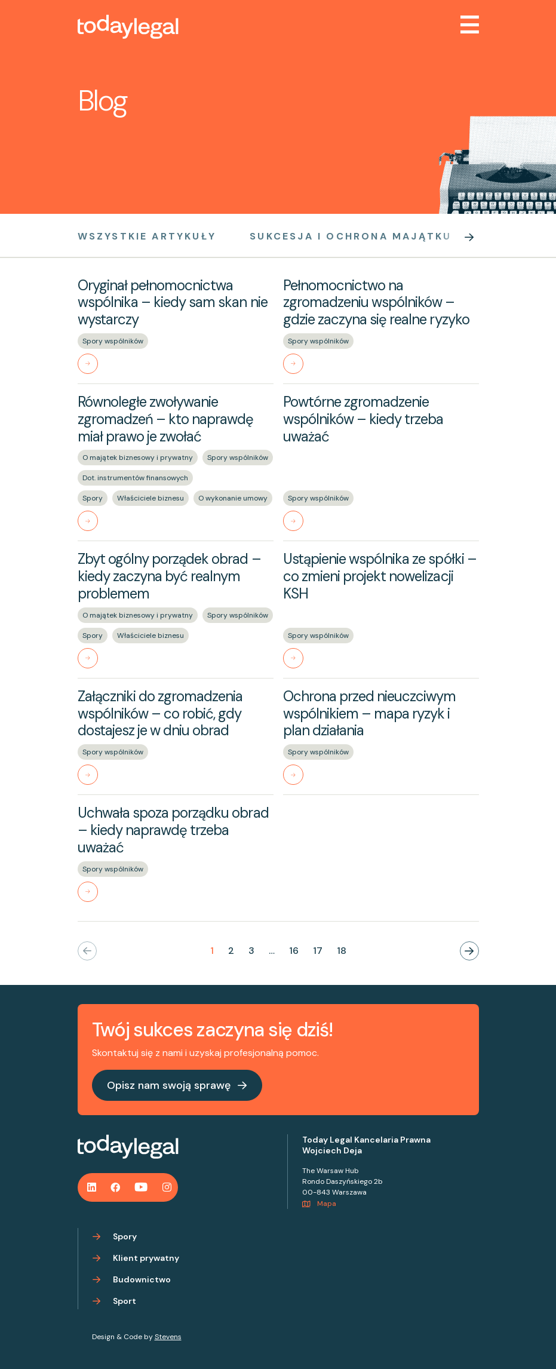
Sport (124, 1301)
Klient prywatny (146, 1258)
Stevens (168, 1337)
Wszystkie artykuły (147, 236)
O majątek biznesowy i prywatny (137, 457)
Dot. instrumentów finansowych (135, 478)
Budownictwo (142, 1279)
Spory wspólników (112, 341)
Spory (92, 498)
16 (294, 950)
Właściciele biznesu (150, 498)
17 (317, 950)
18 (341, 950)
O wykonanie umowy (233, 498)
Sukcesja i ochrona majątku (350, 236)
